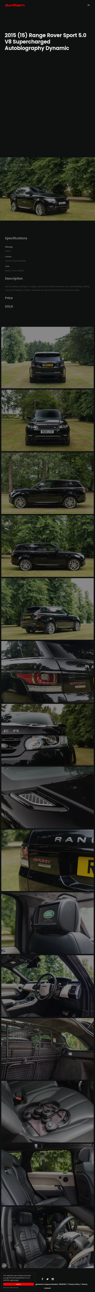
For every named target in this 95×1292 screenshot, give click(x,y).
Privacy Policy (74, 1284)
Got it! (18, 1284)
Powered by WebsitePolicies (11, 1287)
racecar (47, 1288)
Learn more (14, 1280)
